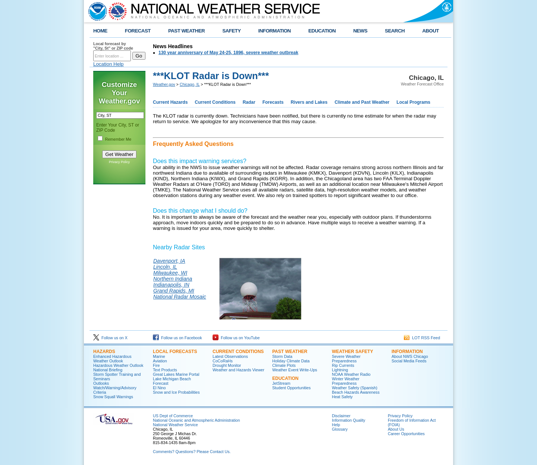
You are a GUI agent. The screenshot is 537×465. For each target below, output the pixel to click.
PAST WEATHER (186, 31)
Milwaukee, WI (170, 273)
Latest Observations (230, 356)
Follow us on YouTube (236, 338)
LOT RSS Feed (422, 338)
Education (285, 378)
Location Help (108, 64)
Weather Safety (352, 351)
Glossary (340, 429)
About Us (396, 429)
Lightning (340, 370)
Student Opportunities (291, 388)
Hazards (104, 351)
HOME (100, 31)
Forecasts (273, 102)
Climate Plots (284, 365)
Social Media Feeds (409, 361)
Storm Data (282, 356)
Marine (159, 356)
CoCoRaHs (223, 361)
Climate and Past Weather (362, 102)
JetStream (281, 383)
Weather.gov (164, 84)
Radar (249, 102)
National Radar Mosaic (179, 297)
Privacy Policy (119, 162)
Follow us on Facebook (177, 338)
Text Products (165, 370)
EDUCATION (322, 31)
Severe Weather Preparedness (346, 358)
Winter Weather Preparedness (345, 381)
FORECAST (138, 31)
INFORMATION (274, 31)
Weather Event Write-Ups (294, 370)
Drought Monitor (227, 365)
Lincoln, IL (165, 267)
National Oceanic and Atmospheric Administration (196, 420)
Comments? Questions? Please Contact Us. (191, 451)
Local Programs (413, 102)
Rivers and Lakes (309, 102)
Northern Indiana (172, 279)
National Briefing (107, 370)
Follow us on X (110, 338)
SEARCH (395, 31)
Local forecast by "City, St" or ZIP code (113, 45)
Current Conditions (215, 102)
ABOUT (430, 31)
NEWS (360, 31)
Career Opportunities (406, 433)
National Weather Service (175, 424)
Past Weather (289, 351)
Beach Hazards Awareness (356, 392)
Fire (156, 365)
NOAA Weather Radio (351, 374)
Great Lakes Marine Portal (176, 374)
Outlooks (101, 383)
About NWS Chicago (410, 356)
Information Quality (348, 420)
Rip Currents (343, 365)
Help (336, 424)
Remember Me (118, 139)
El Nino (159, 388)
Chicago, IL (190, 84)
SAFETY (231, 31)
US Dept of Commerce (173, 415)
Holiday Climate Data (291, 361)
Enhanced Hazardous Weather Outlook (112, 358)
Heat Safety (342, 396)
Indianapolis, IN (171, 285)
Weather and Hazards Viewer (238, 370)
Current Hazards (170, 102)
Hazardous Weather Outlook (118, 365)
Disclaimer (341, 415)
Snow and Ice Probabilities (176, 392)
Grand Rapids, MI (173, 291)
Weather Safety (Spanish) (354, 388)
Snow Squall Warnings (113, 396)
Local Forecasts (175, 351)
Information (407, 351)
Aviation (160, 361)
